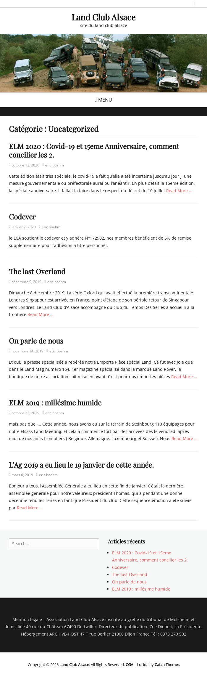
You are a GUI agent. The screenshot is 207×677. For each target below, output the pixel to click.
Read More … (179, 190)
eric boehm (54, 165)
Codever (22, 216)
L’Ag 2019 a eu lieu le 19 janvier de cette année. (81, 464)
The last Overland (37, 271)
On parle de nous (36, 340)
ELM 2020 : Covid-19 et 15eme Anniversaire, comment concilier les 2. (94, 150)
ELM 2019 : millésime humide (55, 402)
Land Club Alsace (103, 17)
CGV (129, 664)
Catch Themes (167, 664)
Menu (105, 100)
